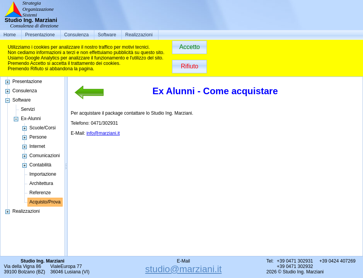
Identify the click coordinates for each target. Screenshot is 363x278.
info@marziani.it (103, 133)
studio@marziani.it (183, 269)
